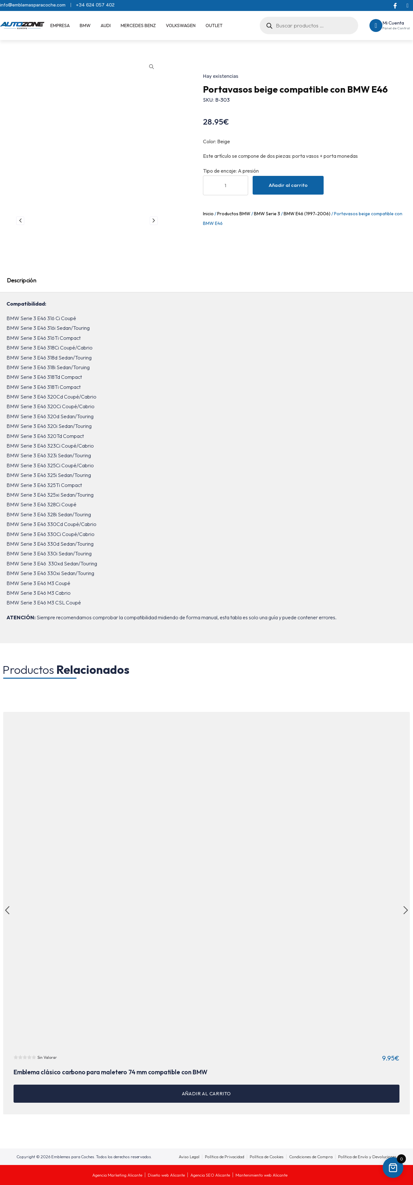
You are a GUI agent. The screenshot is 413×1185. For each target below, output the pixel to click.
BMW (85, 25)
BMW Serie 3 (267, 214)
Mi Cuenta (393, 23)
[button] (7, 911)
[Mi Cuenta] (375, 25)
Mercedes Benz (138, 25)
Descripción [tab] (21, 280)
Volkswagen (181, 25)
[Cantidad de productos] (225, 185)
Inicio (208, 214)
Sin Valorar (47, 1057)
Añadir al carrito (288, 185)
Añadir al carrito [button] (206, 1093)
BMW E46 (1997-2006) (307, 214)
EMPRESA (60, 25)
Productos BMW (233, 214)
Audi (106, 25)
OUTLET (214, 25)
